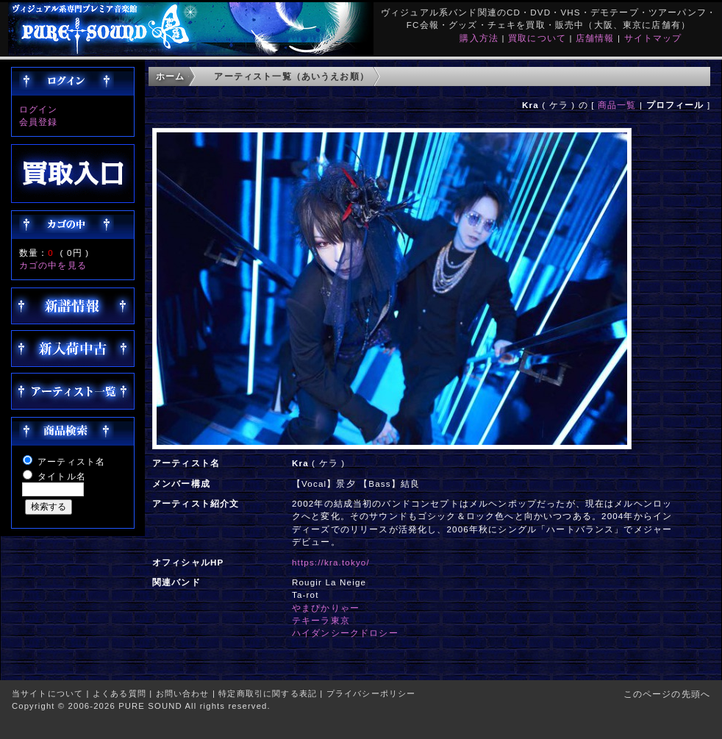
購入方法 (479, 38)
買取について (537, 38)
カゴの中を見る (53, 265)
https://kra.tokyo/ (331, 562)
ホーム (170, 76)
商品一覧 (617, 105)
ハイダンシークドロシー (345, 633)
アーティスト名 (71, 461)
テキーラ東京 (321, 620)
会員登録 (38, 121)
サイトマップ (653, 38)
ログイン (38, 109)
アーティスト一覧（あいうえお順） (291, 76)
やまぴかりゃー (326, 608)
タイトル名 (61, 476)
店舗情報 (595, 38)
